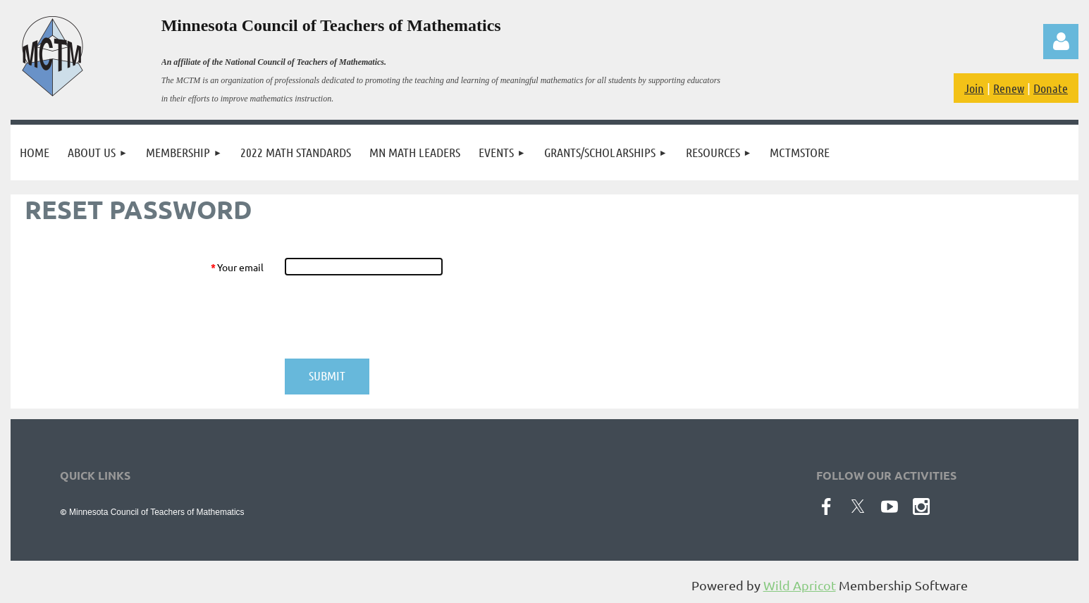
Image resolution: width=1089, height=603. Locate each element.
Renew (1008, 88)
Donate (1050, 88)
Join (974, 88)
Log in (1060, 41)
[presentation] (392, 317)
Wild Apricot (799, 585)
